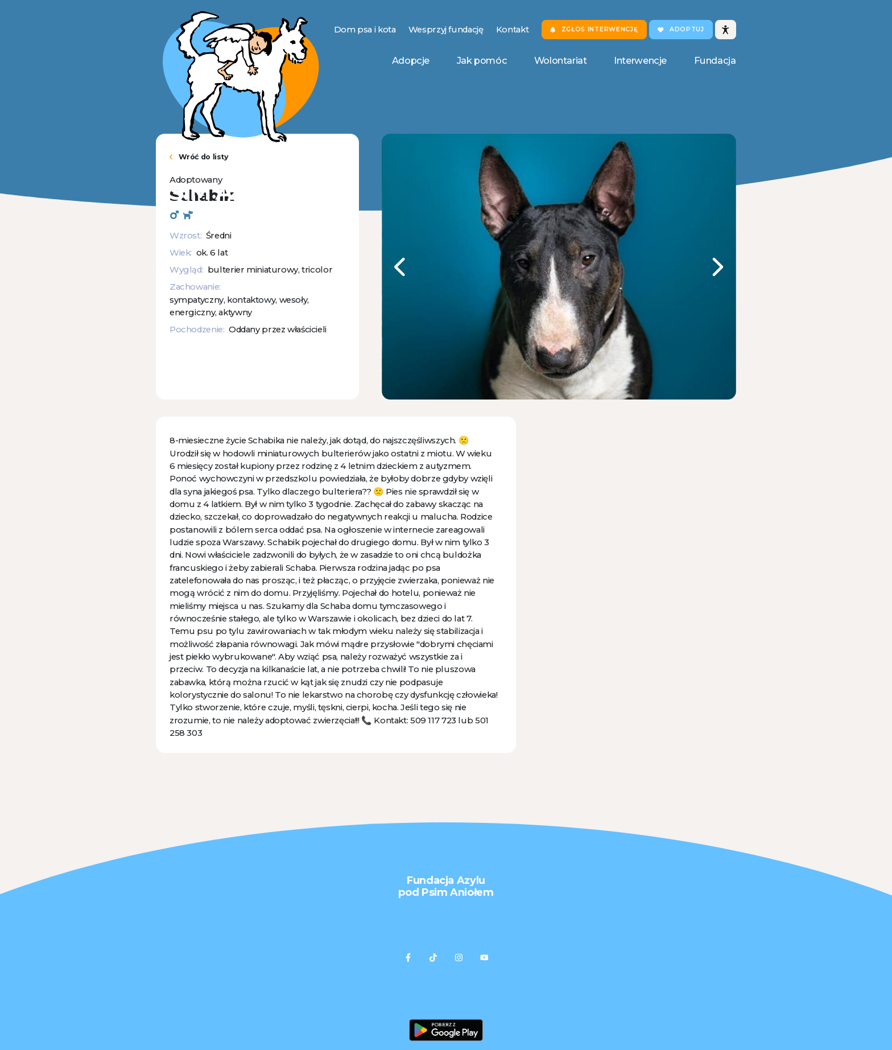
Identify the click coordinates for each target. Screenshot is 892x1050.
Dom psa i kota (365, 29)
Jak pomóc (482, 60)
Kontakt (512, 29)
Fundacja (715, 60)
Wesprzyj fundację (446, 29)
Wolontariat (560, 60)
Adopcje (411, 60)
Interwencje (640, 60)
